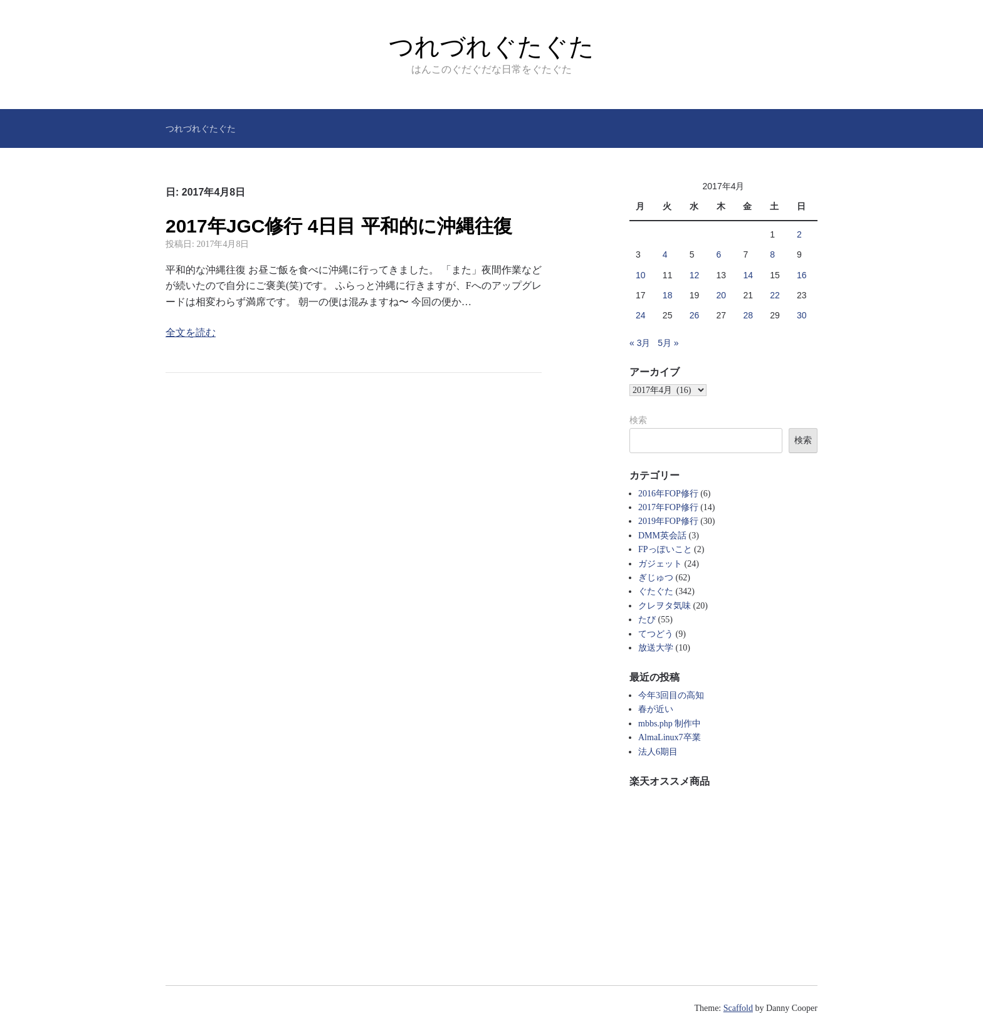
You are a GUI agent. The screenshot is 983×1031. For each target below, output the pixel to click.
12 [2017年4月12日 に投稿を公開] (695, 275)
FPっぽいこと (665, 549)
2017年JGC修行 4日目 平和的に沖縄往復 (339, 226)
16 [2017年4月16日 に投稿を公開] (802, 275)
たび (647, 619)
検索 (638, 420)
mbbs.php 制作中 (669, 723)
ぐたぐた (655, 591)
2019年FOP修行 (668, 521)
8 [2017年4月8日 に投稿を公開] (772, 254)
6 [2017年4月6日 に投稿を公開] (719, 254)
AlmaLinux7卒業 (669, 737)
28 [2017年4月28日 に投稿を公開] (748, 315)
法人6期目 (658, 751)
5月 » (668, 343)
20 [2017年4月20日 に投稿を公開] (722, 295)
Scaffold (738, 1008)
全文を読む (191, 332)
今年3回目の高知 (671, 695)
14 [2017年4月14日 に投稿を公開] (748, 275)
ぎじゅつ (655, 577)
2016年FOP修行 (668, 493)
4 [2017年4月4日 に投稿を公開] (665, 254)
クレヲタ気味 (664, 605)
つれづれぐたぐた (491, 46)
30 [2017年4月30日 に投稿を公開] (802, 315)
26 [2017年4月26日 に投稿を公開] (695, 315)
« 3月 (639, 343)
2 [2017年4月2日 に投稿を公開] (799, 234)
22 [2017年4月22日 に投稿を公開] (775, 295)
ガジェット (660, 563)
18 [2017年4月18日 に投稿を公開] (668, 295)
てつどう (655, 634)
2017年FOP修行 (668, 507)
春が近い (655, 709)
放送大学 (655, 647)
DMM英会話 (662, 535)
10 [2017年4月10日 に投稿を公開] (641, 275)
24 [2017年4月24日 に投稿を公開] (641, 315)
